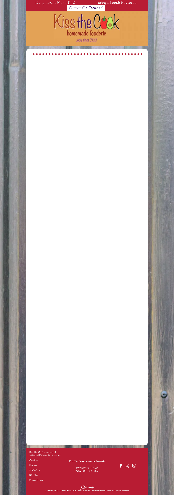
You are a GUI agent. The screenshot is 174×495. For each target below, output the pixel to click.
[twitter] (127, 466)
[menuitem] (56, 2)
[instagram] (134, 466)
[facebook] (121, 466)
